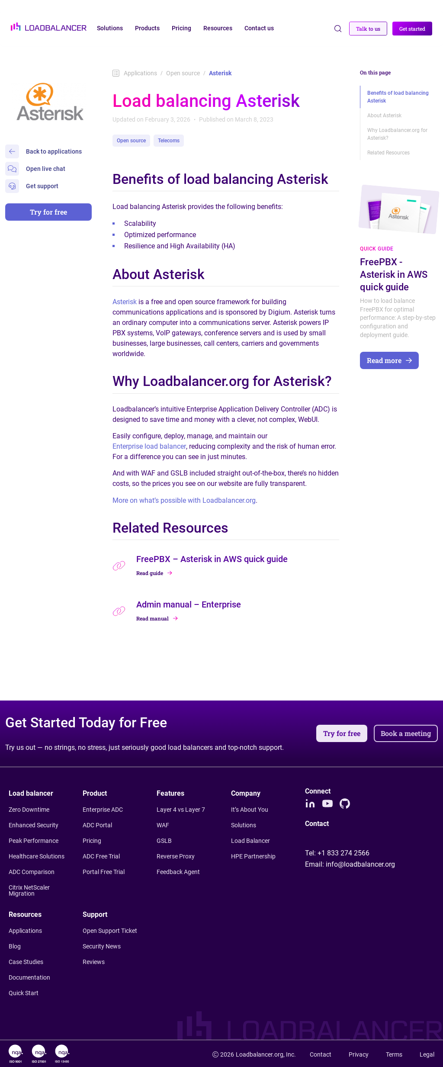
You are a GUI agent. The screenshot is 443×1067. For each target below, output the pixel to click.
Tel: (337, 853)
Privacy (359, 1054)
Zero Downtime (29, 809)
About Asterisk (384, 115)
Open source (183, 73)
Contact (320, 1054)
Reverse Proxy (176, 856)
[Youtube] (327, 803)
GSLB (164, 840)
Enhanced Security (33, 825)
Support (95, 914)
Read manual (157, 618)
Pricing (92, 840)
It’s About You (249, 809)
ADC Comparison (32, 871)
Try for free (48, 211)
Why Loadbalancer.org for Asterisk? (397, 134)
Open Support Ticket (110, 930)
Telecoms (169, 141)
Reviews (94, 961)
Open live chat (35, 169)
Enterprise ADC (103, 809)
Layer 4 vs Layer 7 (181, 809)
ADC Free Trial (101, 856)
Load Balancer (250, 840)
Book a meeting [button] (406, 733)
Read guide (154, 572)
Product (95, 793)
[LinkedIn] (310, 803)
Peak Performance (33, 840)
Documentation (29, 977)
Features (170, 793)
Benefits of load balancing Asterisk (398, 97)
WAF (163, 825)
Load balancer (31, 793)
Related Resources (388, 153)
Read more (389, 360)
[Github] (345, 803)
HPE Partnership (253, 856)
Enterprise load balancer (149, 446)
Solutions (243, 825)
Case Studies (26, 961)
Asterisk (125, 302)
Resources (25, 914)
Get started (412, 28)
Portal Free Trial (104, 871)
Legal (427, 1054)
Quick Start (24, 993)
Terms (394, 1054)
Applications (134, 73)
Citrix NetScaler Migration (29, 890)
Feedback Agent (178, 871)
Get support (31, 186)
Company (245, 793)
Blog (15, 946)
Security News (102, 946)
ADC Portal (97, 825)
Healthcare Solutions (36, 856)
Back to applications (43, 151)
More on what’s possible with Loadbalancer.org (184, 500)
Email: (350, 864)
